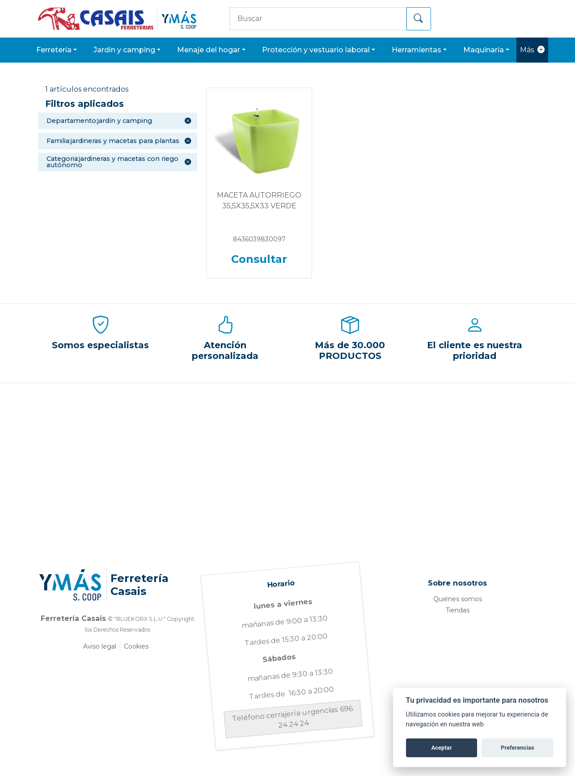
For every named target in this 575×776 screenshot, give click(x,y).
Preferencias (517, 747)
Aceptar (441, 747)
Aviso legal (99, 646)
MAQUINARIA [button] (483, 50)
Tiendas (457, 610)
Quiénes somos (457, 599)
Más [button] (532, 50)
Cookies (136, 646)
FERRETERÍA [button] (54, 50)
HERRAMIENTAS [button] (416, 50)
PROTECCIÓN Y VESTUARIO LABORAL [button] (316, 50)
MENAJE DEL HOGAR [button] (208, 50)
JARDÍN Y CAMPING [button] (124, 50)
